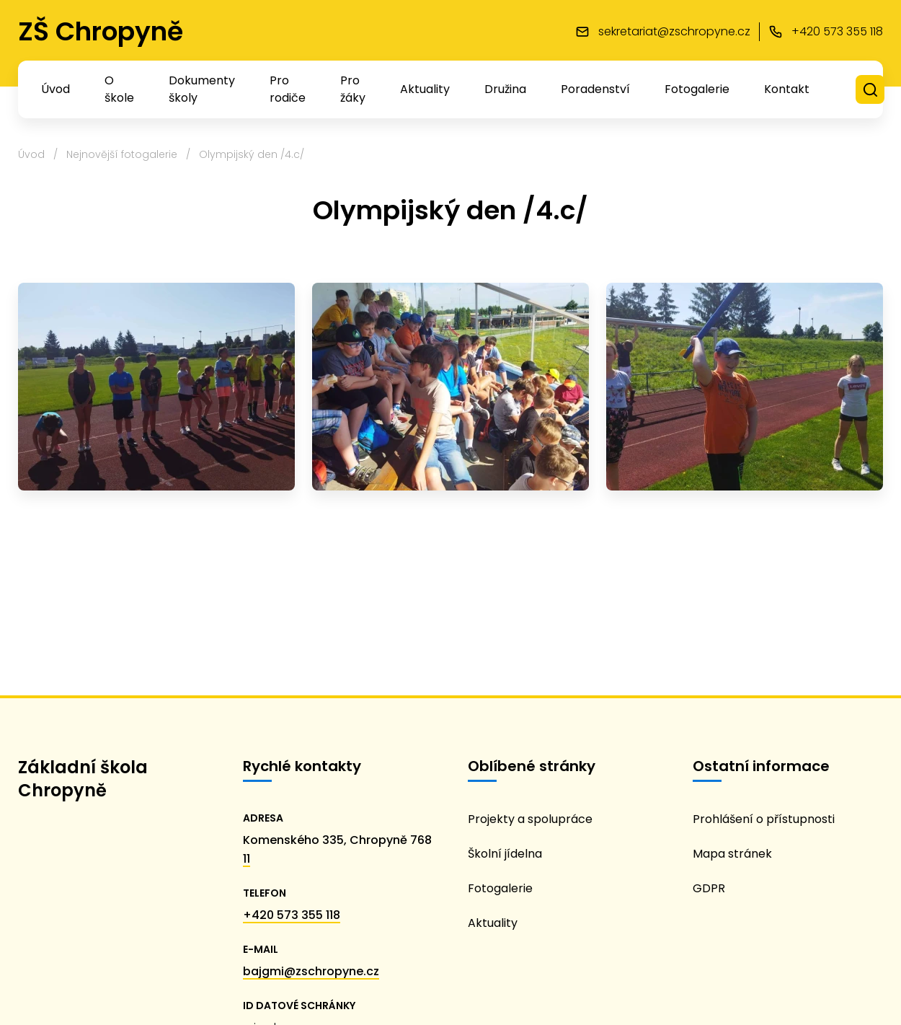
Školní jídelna (505, 853)
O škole (119, 89)
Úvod (55, 89)
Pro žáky (352, 89)
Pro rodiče (288, 89)
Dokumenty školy (202, 89)
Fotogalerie (697, 89)
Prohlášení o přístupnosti (764, 819)
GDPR (709, 888)
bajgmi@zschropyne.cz (311, 971)
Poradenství (595, 89)
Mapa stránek (732, 853)
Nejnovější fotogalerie (121, 154)
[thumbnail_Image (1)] (450, 386)
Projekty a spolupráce (530, 819)
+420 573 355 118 (291, 915)
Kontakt (786, 89)
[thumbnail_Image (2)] (156, 386)
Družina (505, 89)
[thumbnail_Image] (744, 386)
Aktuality (425, 89)
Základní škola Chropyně (83, 778)
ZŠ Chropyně (100, 31)
